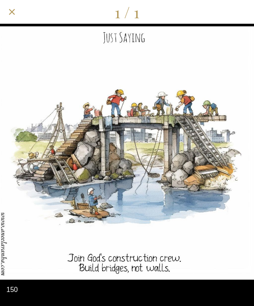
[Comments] (220, 12)
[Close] (12, 12)
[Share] (198, 12)
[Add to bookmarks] (242, 12)
